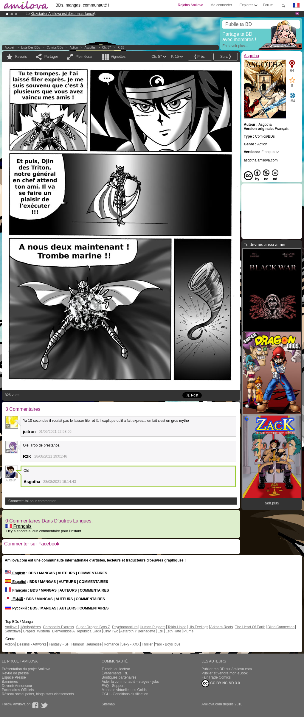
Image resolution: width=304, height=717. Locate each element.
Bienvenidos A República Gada (76, 631)
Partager (51, 57)
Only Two (110, 631)
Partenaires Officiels (18, 690)
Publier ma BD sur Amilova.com (226, 669)
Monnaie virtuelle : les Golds (124, 690)
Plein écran (84, 57)
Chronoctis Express (58, 627)
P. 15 (121, 47)
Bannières (10, 681)
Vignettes (118, 57)
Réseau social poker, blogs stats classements (38, 694)
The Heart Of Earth (250, 627)
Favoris (21, 57)
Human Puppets (152, 627)
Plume (188, 631)
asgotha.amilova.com (260, 160)
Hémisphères (30, 627)
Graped (29, 631)
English (15, 573)
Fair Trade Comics (216, 677)
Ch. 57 (106, 47)
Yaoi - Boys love (167, 644)
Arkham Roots (221, 627)
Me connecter (221, 5)
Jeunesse (93, 644)
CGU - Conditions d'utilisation (125, 694)
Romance (111, 644)
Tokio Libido (176, 627)
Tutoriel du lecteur (116, 669)
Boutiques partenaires (119, 677)
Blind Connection (280, 627)
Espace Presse (14, 677)
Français (18, 526)
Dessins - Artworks (31, 644)
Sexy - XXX (130, 644)
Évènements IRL (115, 673)
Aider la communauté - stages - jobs (130, 681)
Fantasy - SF (59, 644)
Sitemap (108, 704)
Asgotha (89, 47)
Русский (16, 608)
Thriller (147, 644)
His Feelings (198, 627)
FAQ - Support (113, 686)
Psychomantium (124, 627)
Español (15, 582)
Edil (160, 631)
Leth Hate (173, 631)
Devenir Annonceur (17, 686)
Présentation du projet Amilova (26, 669)
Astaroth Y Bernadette (137, 631)
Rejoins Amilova (190, 5)
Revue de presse (15, 673)
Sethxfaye (13, 631)
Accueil (9, 47)
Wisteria (43, 631)
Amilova (11, 627)
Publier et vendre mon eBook (224, 673)
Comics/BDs (55, 47)
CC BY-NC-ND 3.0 (220, 683)
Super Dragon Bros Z (93, 627)
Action (74, 47)
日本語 (14, 599)
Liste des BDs (30, 47)
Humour (77, 644)
